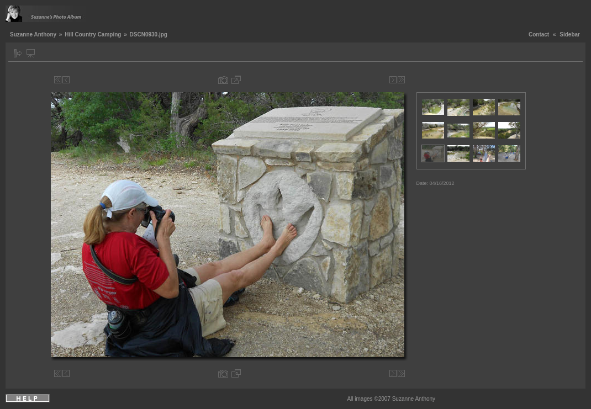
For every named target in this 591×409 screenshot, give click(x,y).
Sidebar (570, 34)
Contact (539, 34)
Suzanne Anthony (33, 34)
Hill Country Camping (93, 34)
